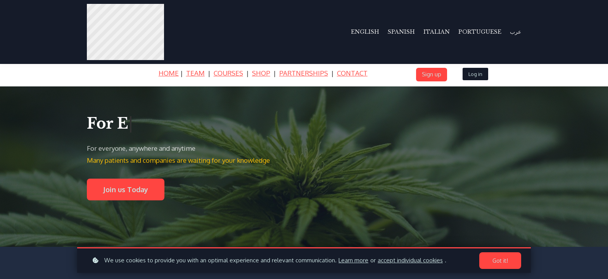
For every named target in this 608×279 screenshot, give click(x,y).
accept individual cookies (410, 260)
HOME (169, 73)
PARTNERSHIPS (303, 73)
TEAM (195, 73)
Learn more (353, 260)
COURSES (228, 73)
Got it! (500, 260)
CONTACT (352, 73)
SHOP (261, 73)
